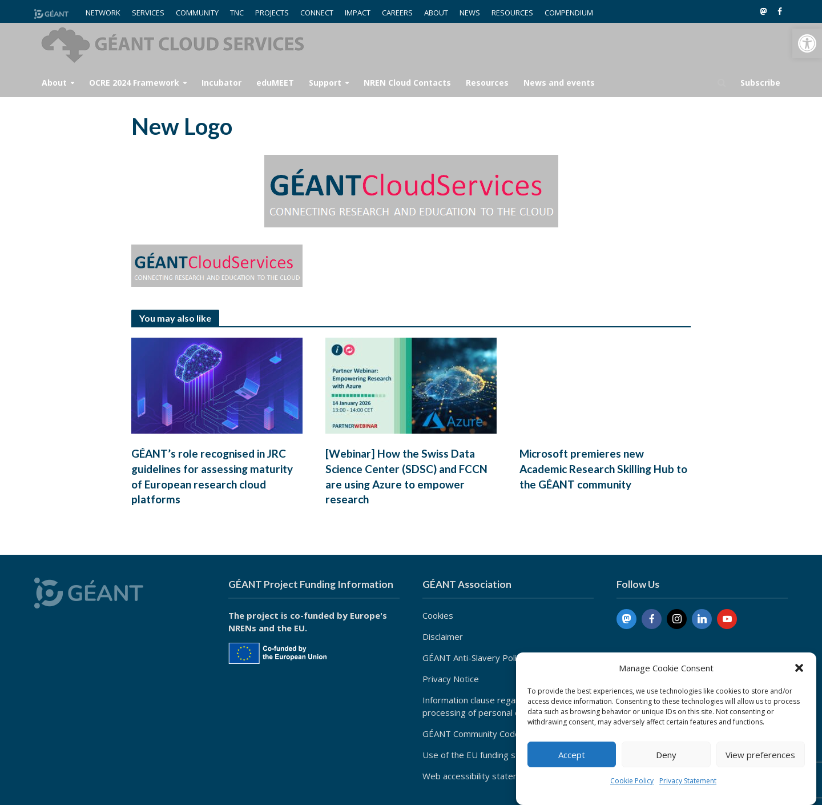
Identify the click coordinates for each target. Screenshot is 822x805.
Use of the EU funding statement (487, 754)
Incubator (221, 82)
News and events (559, 82)
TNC (237, 12)
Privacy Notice (450, 678)
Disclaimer (442, 636)
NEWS (470, 12)
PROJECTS (272, 12)
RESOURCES (512, 12)
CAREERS (397, 12)
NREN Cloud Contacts (407, 82)
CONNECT (316, 12)
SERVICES (148, 12)
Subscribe (760, 82)
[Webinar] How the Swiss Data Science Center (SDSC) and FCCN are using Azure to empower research (406, 476)
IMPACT (357, 12)
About (54, 82)
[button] (807, 43)
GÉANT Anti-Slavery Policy (473, 657)
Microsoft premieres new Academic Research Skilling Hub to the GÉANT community (603, 469)
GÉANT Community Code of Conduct (493, 733)
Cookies (437, 615)
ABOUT (436, 12)
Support (325, 82)
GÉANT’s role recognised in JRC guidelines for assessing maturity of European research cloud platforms (212, 476)
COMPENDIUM (569, 12)
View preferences (760, 754)
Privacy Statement (687, 781)
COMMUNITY (197, 12)
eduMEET (275, 82)
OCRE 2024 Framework (134, 82)
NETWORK (103, 12)
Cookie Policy (632, 781)
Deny (666, 754)
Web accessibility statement (478, 776)
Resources (487, 82)
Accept (571, 754)
